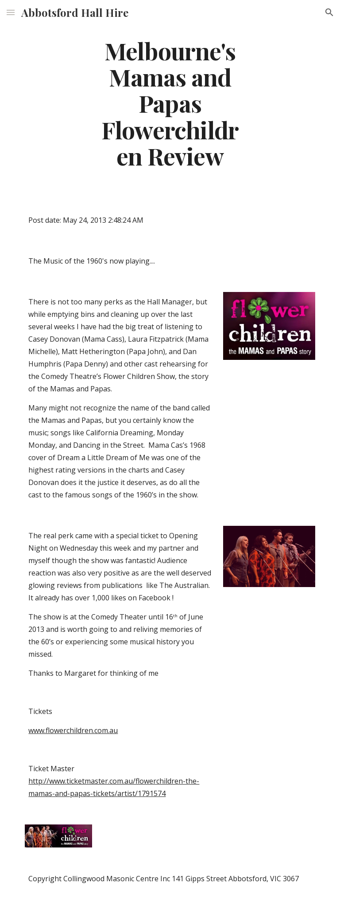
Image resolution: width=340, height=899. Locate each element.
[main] (169, 103)
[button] (10, 12)
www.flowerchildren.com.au (73, 730)
